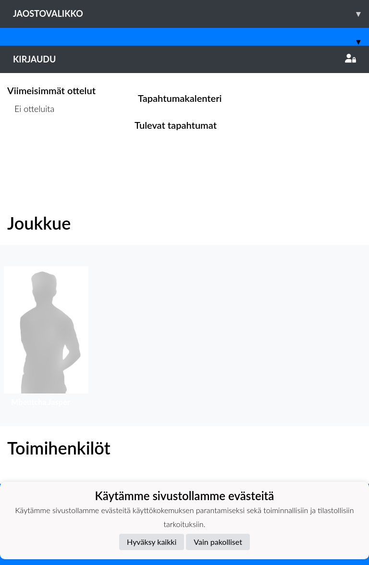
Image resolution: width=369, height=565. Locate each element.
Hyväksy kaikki (151, 541)
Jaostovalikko (191, 13)
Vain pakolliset (218, 541)
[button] (46, 338)
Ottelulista (31, 145)
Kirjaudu (184, 59)
